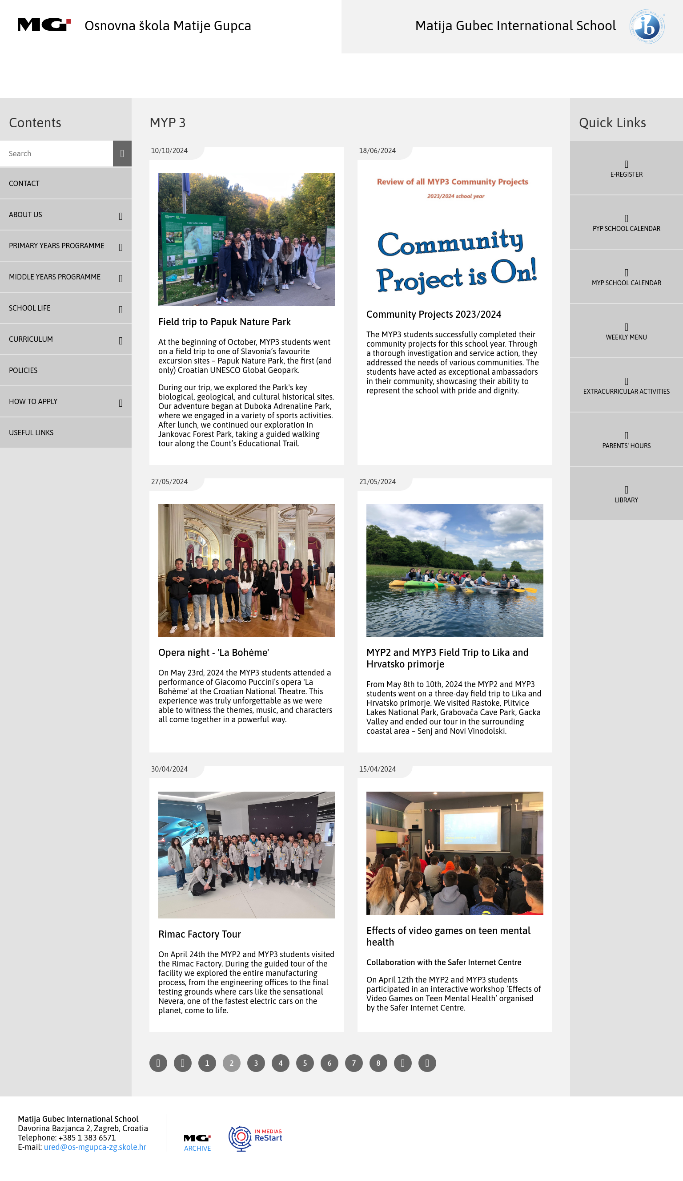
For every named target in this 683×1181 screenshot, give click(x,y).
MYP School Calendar (626, 276)
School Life (30, 308)
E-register (626, 168)
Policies (23, 370)
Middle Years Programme (54, 277)
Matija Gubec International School (540, 25)
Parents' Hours (626, 439)
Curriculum (31, 339)
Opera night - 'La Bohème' (213, 652)
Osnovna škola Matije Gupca (135, 25)
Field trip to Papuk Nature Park (224, 322)
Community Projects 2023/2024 (434, 314)
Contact (24, 183)
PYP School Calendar (626, 222)
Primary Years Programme (56, 246)
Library (626, 493)
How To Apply (33, 401)
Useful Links (31, 433)
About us (25, 214)
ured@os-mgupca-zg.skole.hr (95, 1147)
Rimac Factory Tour (199, 934)
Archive (197, 1143)
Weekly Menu (626, 330)
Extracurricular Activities (626, 385)
